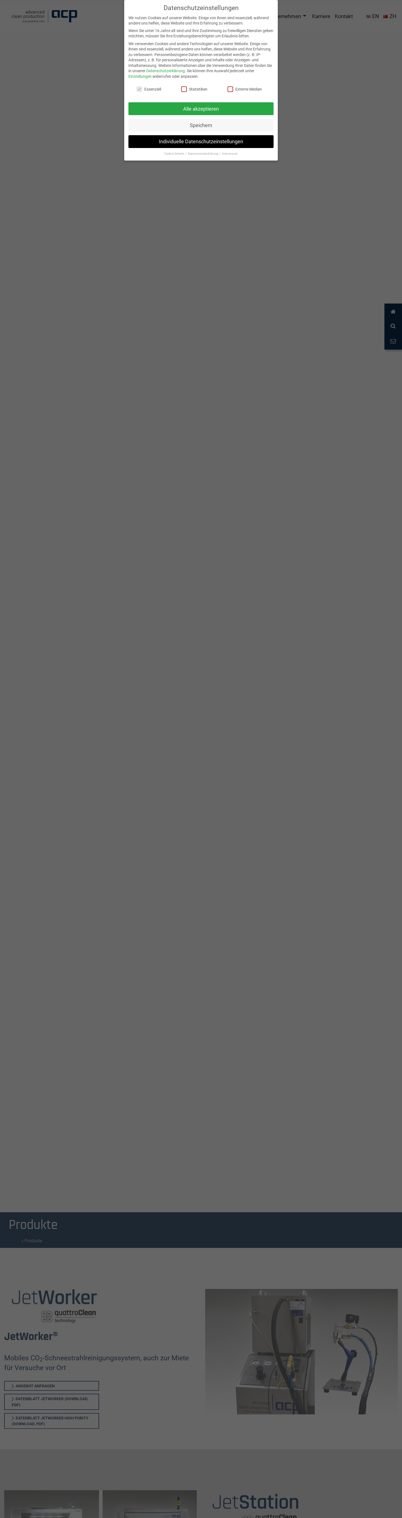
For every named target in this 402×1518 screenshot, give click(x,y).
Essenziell (149, 89)
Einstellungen (140, 76)
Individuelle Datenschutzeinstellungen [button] (201, 141)
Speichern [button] (201, 125)
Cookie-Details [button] (174, 154)
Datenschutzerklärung (165, 70)
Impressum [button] (230, 154)
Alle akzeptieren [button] (201, 109)
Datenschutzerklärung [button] (203, 154)
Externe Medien (245, 89)
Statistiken (194, 89)
